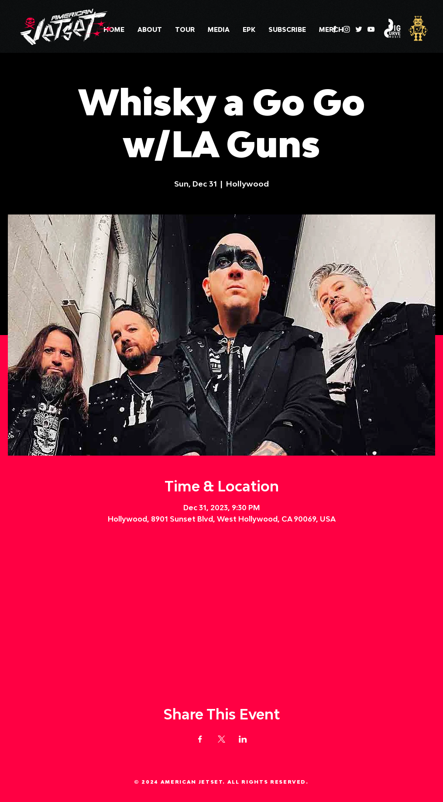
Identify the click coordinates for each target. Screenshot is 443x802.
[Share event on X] (221, 739)
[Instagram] (346, 29)
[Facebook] (334, 29)
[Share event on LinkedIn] (243, 739)
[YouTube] (371, 29)
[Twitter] (358, 29)
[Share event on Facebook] (200, 739)
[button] (218, 30)
